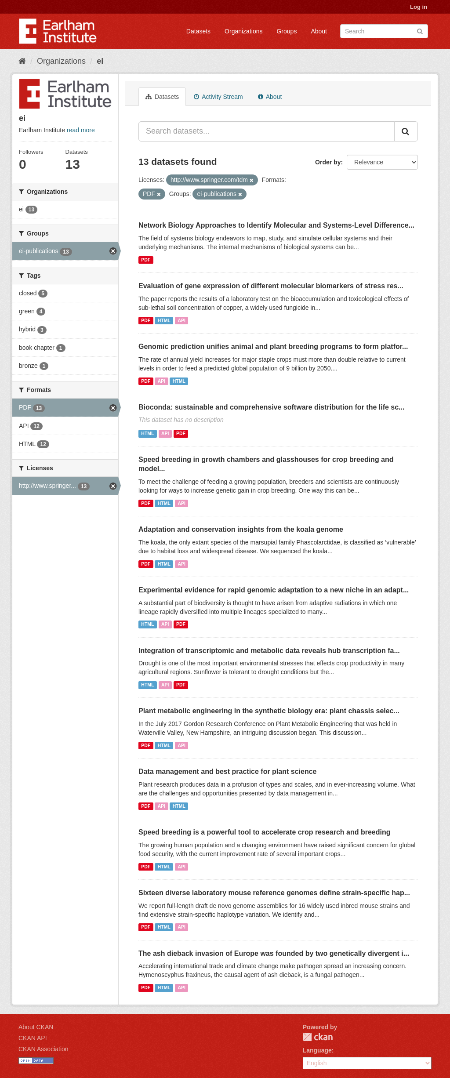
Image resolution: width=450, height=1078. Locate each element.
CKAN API (32, 1038)
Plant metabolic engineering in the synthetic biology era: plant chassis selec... (268, 711)
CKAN (318, 1037)
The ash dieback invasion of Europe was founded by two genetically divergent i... (273, 953)
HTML (164, 320)
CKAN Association (43, 1049)
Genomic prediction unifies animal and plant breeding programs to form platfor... (273, 346)
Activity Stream (218, 96)
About (319, 31)
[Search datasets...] (266, 131)
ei (100, 61)
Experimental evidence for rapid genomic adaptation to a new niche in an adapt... (273, 590)
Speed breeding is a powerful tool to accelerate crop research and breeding (264, 832)
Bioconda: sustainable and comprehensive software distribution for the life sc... (271, 407)
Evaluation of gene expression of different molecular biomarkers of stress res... (270, 286)
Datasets (198, 31)
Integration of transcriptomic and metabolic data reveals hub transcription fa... (269, 650)
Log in (418, 7)
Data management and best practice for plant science (227, 771)
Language (317, 1050)
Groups (286, 31)
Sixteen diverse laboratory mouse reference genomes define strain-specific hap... (274, 893)
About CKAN (35, 1027)
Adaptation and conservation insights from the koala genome (240, 529)
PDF (145, 259)
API (181, 320)
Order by (328, 162)
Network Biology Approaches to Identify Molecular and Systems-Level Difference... (276, 225)
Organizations (243, 31)
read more (81, 130)
